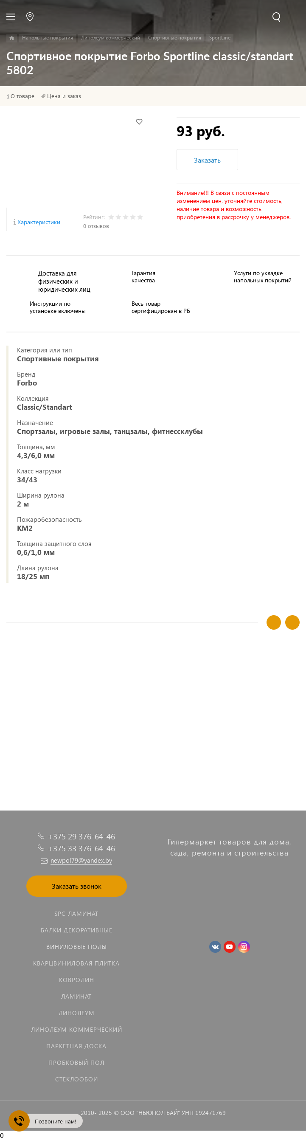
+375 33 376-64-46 (81, 848)
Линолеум (77, 1013)
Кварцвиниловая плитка (76, 963)
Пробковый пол (76, 1062)
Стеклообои (76, 1079)
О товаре (22, 96)
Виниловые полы (76, 947)
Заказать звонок (76, 885)
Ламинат (76, 996)
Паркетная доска (76, 1046)
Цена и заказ (64, 96)
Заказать (207, 159)
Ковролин (76, 980)
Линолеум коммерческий (76, 1029)
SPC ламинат (76, 913)
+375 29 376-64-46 (81, 836)
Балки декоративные (76, 930)
